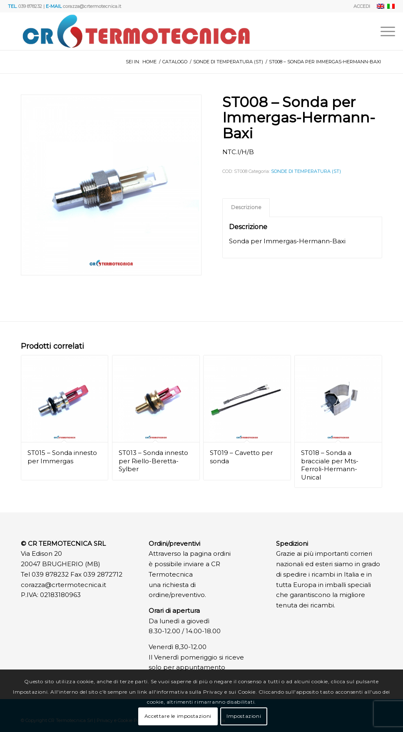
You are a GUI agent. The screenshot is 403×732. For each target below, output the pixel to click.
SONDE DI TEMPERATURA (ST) (306, 171)
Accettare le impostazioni (177, 716)
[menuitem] (359, 6)
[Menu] (383, 31)
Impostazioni (243, 716)
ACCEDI (361, 6)
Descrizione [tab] (246, 207)
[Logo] (136, 31)
